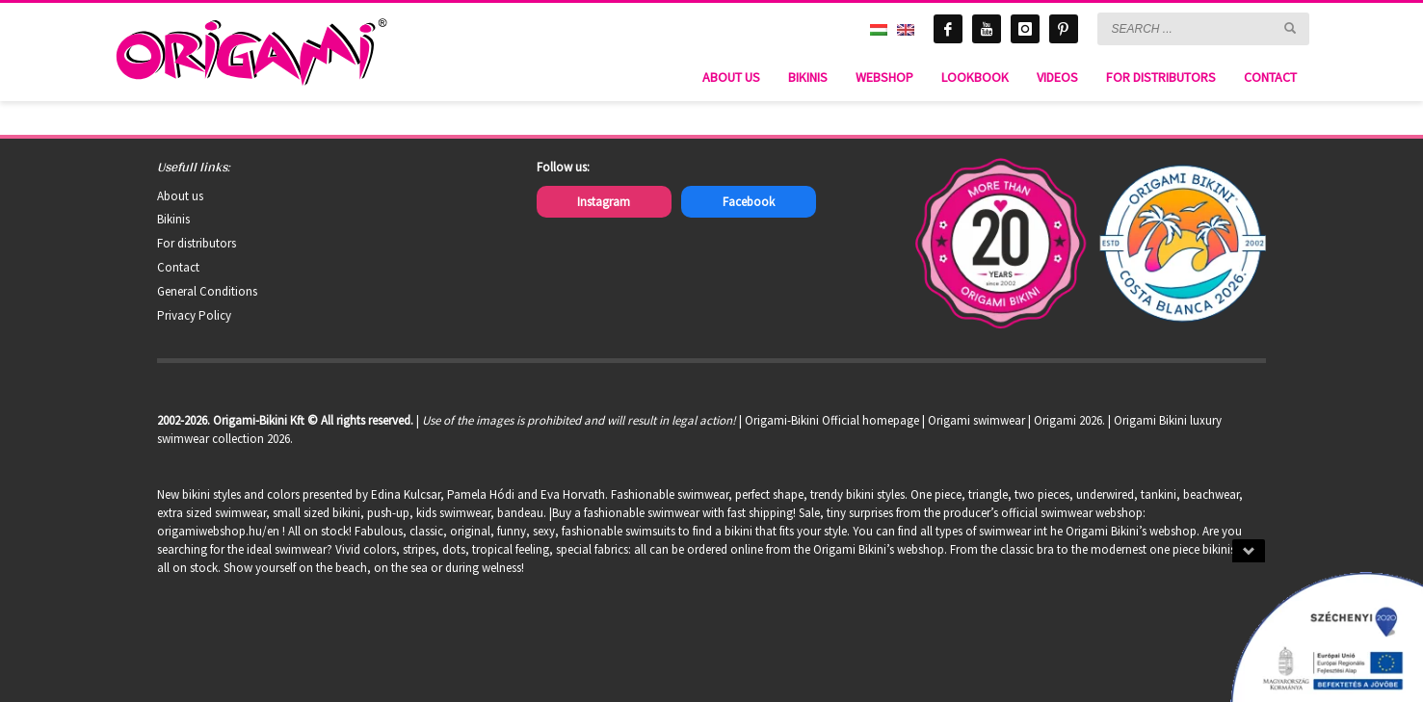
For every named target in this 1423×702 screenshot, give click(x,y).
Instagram (603, 202)
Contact (178, 267)
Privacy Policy (194, 315)
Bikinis (173, 219)
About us (180, 196)
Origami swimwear (976, 420)
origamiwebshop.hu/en (218, 531)
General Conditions (207, 291)
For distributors (196, 243)
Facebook (749, 202)
